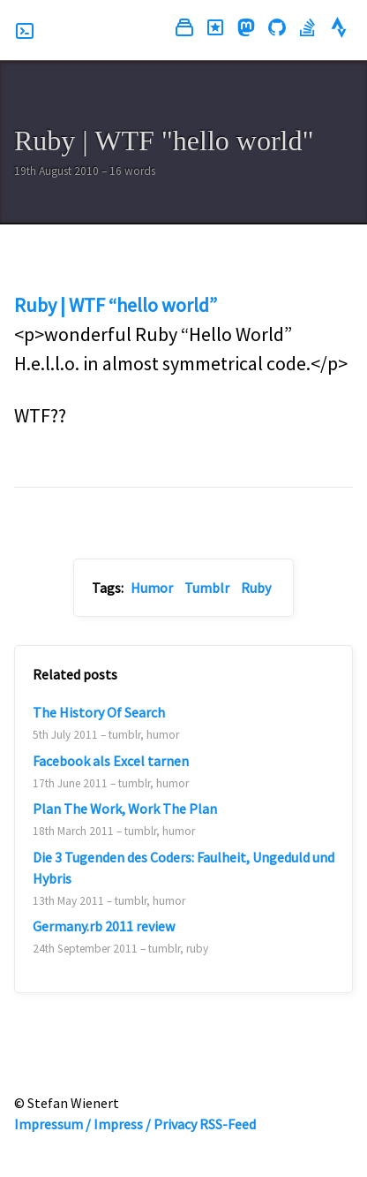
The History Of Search (99, 712)
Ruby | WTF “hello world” (115, 304)
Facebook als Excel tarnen (111, 761)
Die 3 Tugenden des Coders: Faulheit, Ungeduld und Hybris (183, 867)
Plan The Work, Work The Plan (125, 808)
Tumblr (206, 587)
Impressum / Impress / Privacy (105, 1124)
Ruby (256, 587)
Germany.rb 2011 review (104, 926)
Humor (152, 587)
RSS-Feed (227, 1124)
